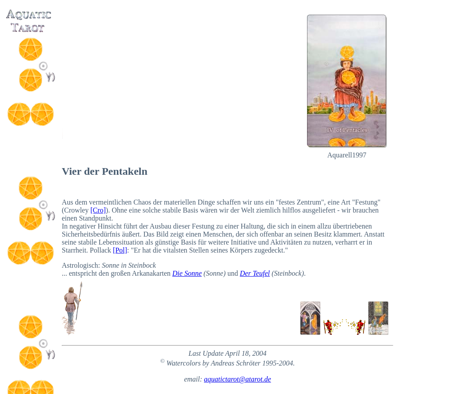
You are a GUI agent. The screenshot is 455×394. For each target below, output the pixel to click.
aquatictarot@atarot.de (237, 379)
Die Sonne (187, 273)
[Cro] (98, 210)
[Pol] (120, 250)
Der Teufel (255, 273)
